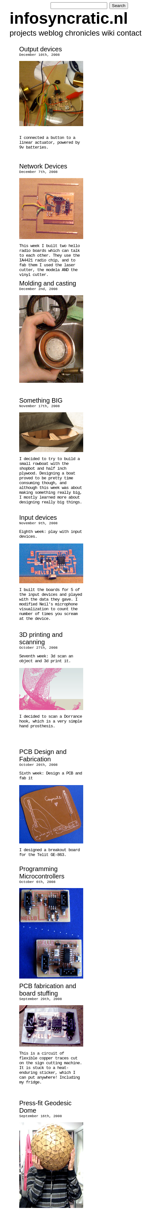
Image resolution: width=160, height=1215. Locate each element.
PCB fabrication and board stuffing (47, 989)
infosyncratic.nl (69, 18)
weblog (51, 33)
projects (23, 33)
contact (129, 33)
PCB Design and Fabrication (43, 755)
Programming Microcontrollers (41, 872)
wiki (108, 33)
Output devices (40, 49)
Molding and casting (47, 283)
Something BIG (41, 400)
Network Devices (43, 166)
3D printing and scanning (41, 638)
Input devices (38, 517)
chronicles (82, 33)
